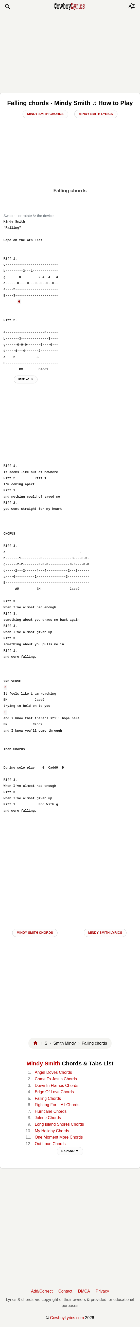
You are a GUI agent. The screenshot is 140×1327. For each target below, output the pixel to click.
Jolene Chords (48, 1118)
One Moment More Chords (59, 1137)
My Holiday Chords (52, 1131)
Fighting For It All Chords (57, 1105)
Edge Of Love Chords (54, 1092)
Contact (65, 1291)
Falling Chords (48, 1098)
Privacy (102, 1291)
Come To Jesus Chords (56, 1079)
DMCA (84, 1291)
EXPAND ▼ (70, 1151)
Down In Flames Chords (56, 1085)
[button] (7, 6)
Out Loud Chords (50, 1144)
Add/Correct (41, 1291)
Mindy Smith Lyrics (96, 114)
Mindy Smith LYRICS (105, 932)
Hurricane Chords (50, 1111)
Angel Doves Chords (53, 1072)
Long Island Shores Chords (59, 1124)
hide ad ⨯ (25, 379)
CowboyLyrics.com (67, 1318)
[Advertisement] (70, 51)
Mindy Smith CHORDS (35, 932)
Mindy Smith (43, 1063)
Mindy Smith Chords (45, 114)
